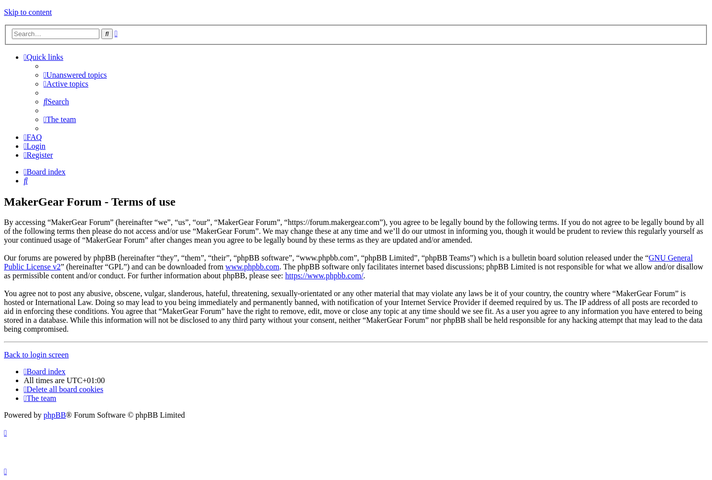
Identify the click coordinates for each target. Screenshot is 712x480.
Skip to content (28, 12)
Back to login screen (36, 354)
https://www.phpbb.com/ (324, 275)
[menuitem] (75, 75)
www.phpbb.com (252, 266)
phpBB (55, 415)
